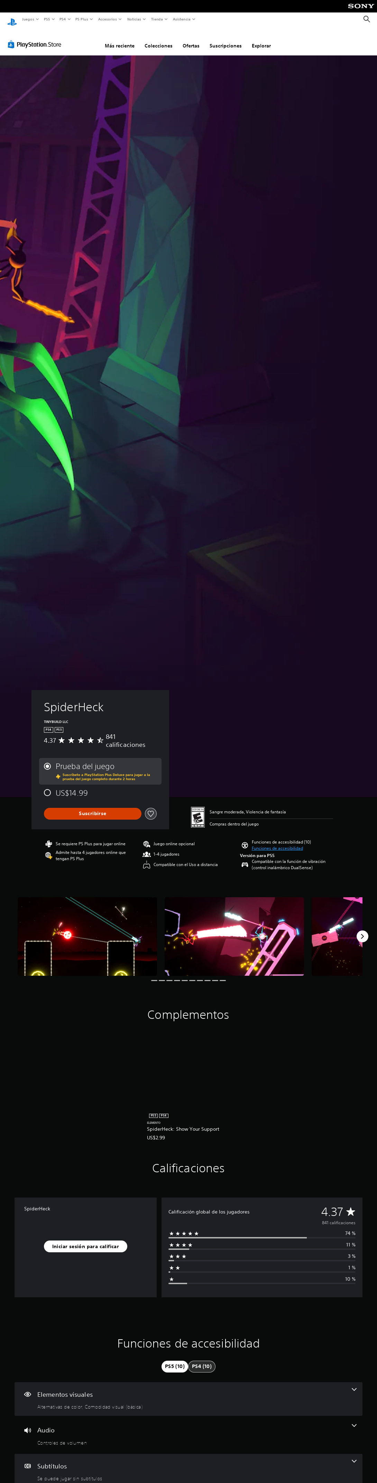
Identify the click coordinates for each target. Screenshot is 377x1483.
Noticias (134, 19)
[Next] (362, 930)
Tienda (157, 19)
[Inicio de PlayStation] (12, 19)
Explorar (261, 39)
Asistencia (182, 19)
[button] (277, 842)
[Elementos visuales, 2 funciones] (188, 1393)
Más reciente (120, 39)
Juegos (28, 19)
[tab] (175, 1360)
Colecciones (159, 39)
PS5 (47, 19)
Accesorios (107, 19)
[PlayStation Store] (36, 37)
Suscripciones (226, 39)
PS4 (62, 19)
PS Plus (82, 19)
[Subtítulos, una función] (188, 1464)
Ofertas (191, 39)
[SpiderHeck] (87, 930)
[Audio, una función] (188, 1428)
